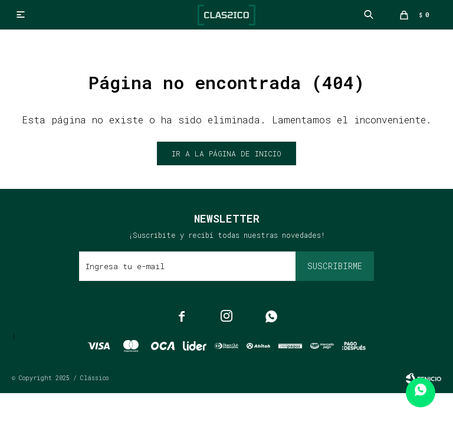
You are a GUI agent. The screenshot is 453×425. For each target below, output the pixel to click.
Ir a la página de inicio (226, 153)
